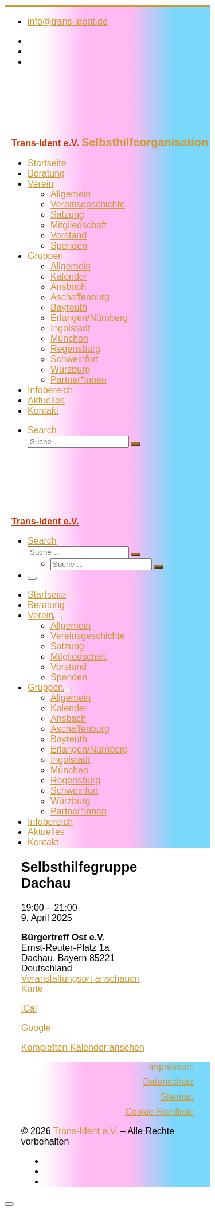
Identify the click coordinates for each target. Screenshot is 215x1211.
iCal (29, 1008)
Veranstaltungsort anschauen (80, 978)
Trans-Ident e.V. (85, 1131)
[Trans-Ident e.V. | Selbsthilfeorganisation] (76, 130)
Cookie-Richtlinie (159, 1111)
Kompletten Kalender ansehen (82, 1047)
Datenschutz (168, 1082)
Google (36, 1028)
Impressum (171, 1067)
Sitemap (177, 1097)
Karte (32, 989)
